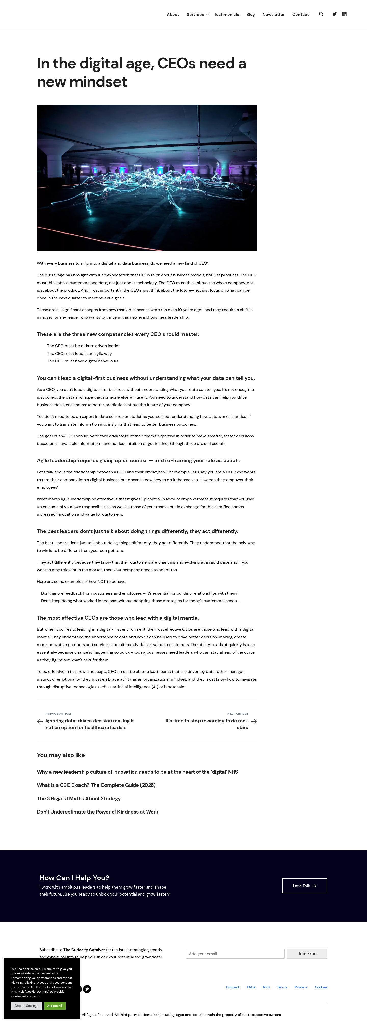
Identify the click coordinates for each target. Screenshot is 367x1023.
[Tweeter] (334, 14)
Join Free (307, 953)
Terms (282, 987)
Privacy (301, 987)
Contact (232, 987)
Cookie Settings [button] (26, 1006)
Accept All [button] (55, 1006)
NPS (266, 987)
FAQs (251, 987)
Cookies (321, 987)
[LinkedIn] (344, 14)
